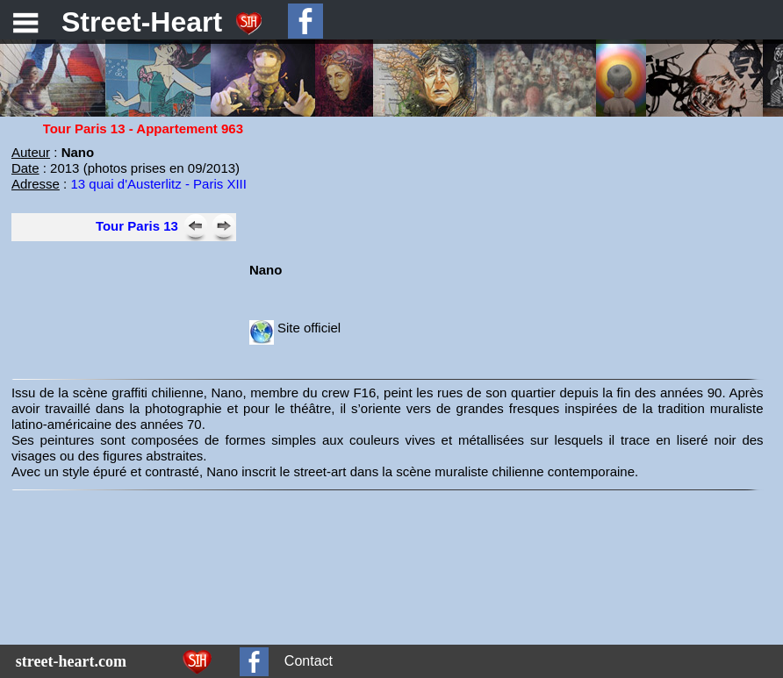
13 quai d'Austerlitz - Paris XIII (158, 183)
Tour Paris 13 (137, 225)
